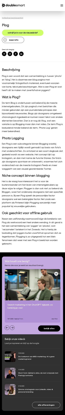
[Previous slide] (7, 327)
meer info (13, 40)
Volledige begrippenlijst (12, 18)
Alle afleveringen (46, 405)
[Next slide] (12, 327)
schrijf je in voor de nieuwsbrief (23, 32)
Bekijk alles (49, 328)
